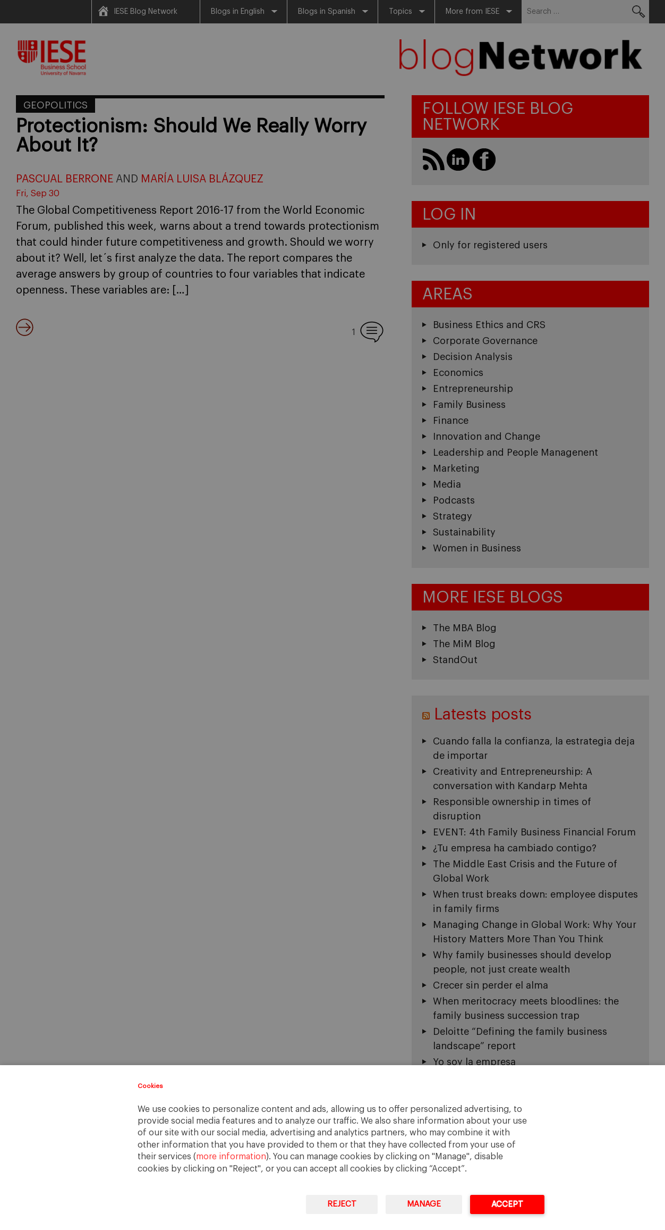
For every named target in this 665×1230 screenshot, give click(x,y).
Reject (341, 1204)
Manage (424, 1204)
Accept (507, 1204)
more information (231, 1156)
